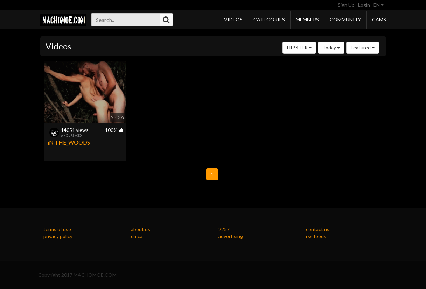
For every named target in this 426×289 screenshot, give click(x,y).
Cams (379, 19)
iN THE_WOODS (69, 142)
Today (331, 48)
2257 (224, 229)
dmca (136, 236)
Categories (269, 19)
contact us (317, 229)
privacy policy (57, 236)
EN (378, 5)
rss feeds (316, 236)
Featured (363, 48)
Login (364, 5)
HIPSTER (299, 48)
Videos (233, 19)
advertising (230, 236)
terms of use (57, 229)
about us (140, 229)
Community (345, 19)
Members (307, 19)
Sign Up (346, 5)
